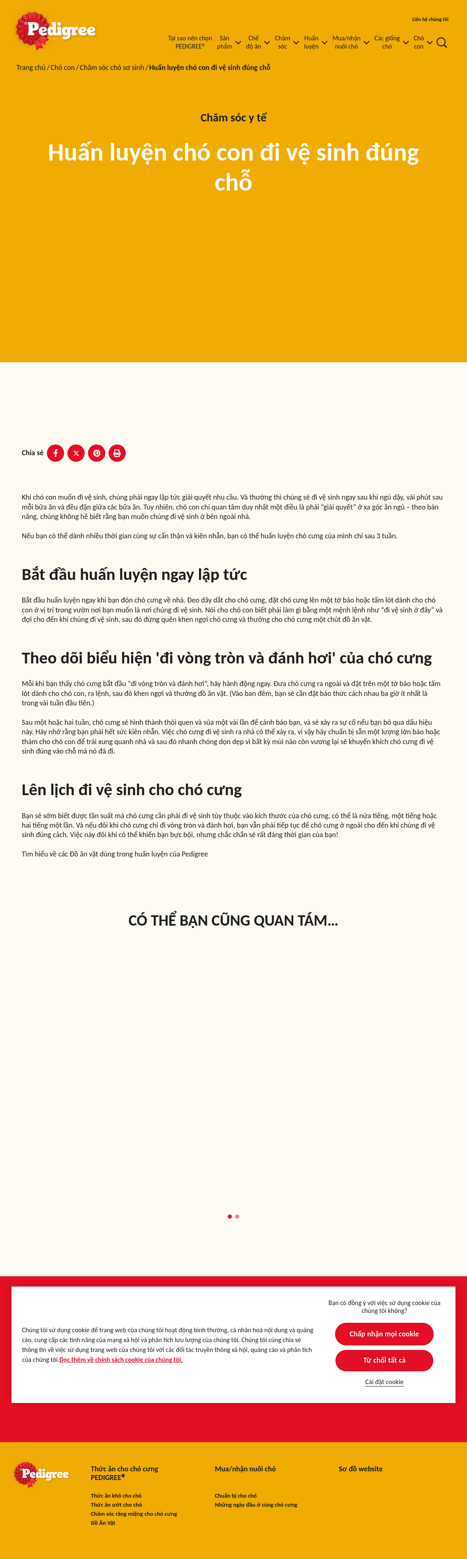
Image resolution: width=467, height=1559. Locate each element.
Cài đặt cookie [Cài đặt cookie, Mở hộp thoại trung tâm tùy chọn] (384, 1382)
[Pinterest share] (96, 453)
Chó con (63, 67)
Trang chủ (31, 67)
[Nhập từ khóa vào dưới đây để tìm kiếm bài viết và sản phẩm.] (442, 42)
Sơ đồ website (361, 1469)
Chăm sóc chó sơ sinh (112, 67)
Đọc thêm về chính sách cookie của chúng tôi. (121, 1360)
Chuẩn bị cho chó (236, 1495)
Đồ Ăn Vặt (103, 1522)
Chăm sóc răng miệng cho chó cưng (134, 1513)
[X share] (76, 453)
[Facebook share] (55, 453)
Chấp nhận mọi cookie (384, 1333)
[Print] (117, 453)
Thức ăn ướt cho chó (116, 1504)
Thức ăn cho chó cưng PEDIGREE (124, 1473)
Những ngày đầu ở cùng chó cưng (256, 1504)
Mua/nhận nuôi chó (245, 1469)
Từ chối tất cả (384, 1360)
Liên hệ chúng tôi (430, 19)
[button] (230, 1217)
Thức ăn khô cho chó (116, 1495)
